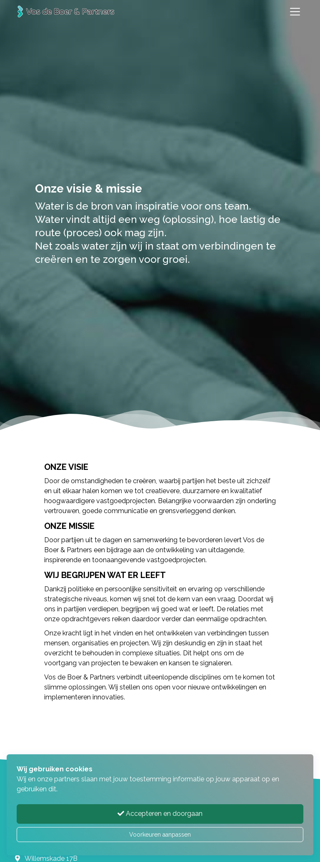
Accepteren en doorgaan (160, 814)
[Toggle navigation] (295, 11)
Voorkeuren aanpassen (160, 834)
